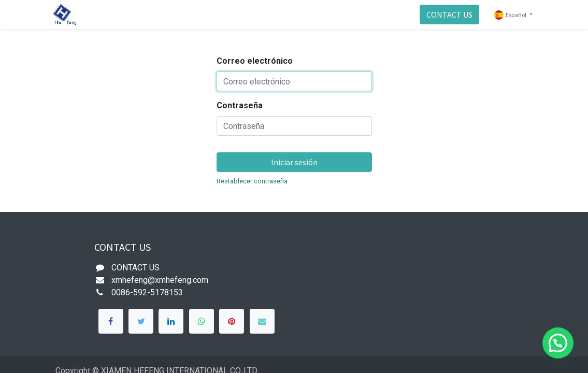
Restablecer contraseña (252, 181)
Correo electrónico (255, 61)
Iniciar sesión (294, 162)
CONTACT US (449, 14)
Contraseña (240, 105)
